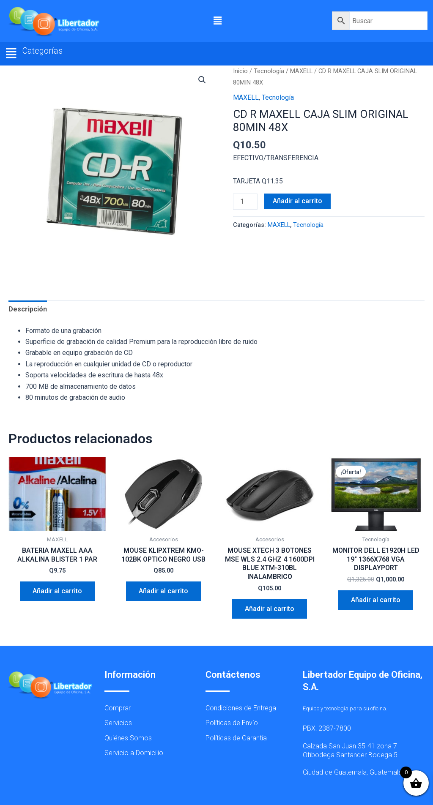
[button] (218, 21)
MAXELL (301, 71)
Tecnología (269, 71)
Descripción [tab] (27, 309)
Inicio (240, 71)
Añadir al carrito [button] (57, 591)
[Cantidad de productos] (245, 202)
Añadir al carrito (297, 201)
